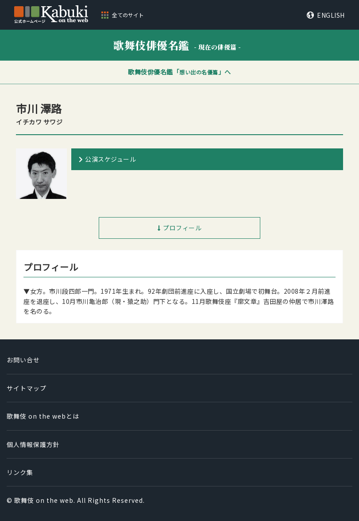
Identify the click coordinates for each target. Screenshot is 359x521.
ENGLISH (331, 15)
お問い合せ (23, 359)
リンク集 (20, 472)
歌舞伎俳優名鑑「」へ (179, 71)
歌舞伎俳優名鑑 (177, 45)
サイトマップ (26, 388)
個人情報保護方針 (33, 444)
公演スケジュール (110, 159)
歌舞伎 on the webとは (43, 416)
